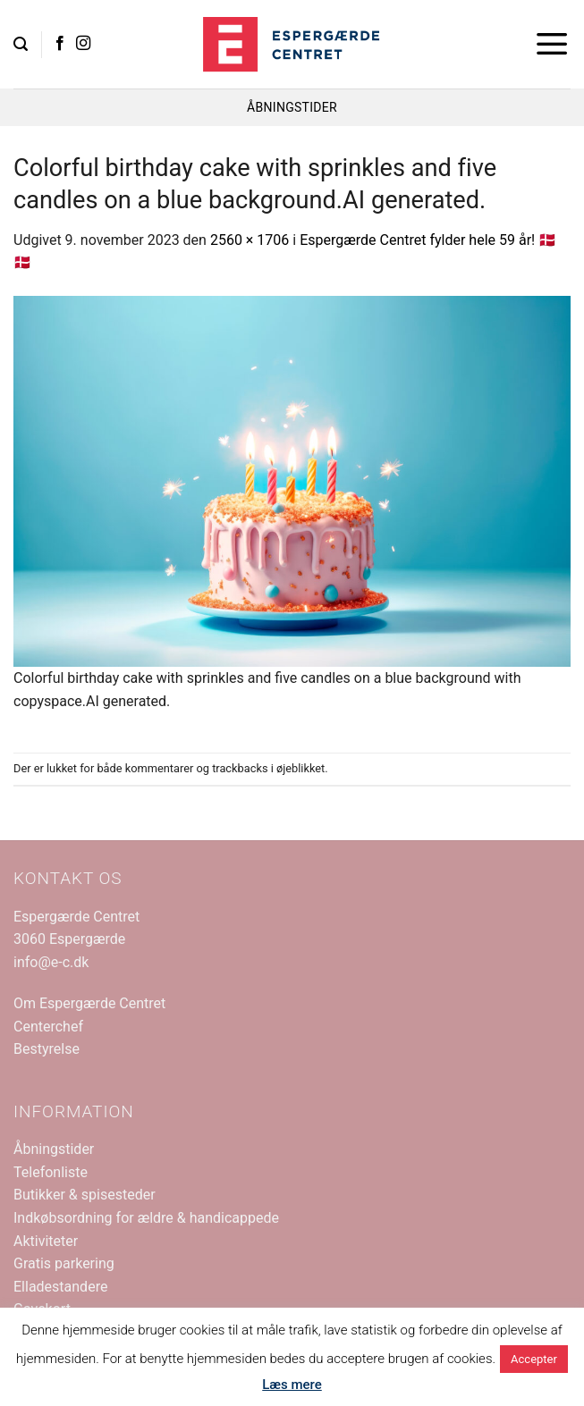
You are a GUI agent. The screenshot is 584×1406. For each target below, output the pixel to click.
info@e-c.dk (51, 962)
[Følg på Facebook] (60, 44)
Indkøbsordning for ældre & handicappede (146, 1217)
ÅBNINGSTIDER (292, 107)
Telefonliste (50, 1172)
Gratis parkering (63, 1263)
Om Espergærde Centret (89, 1003)
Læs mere (292, 1385)
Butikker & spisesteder (84, 1194)
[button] (20, 44)
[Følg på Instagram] (83, 44)
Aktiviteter (45, 1241)
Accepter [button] (534, 1359)
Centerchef (48, 1026)
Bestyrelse (46, 1048)
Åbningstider (53, 1149)
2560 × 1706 (249, 240)
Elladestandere (60, 1286)
